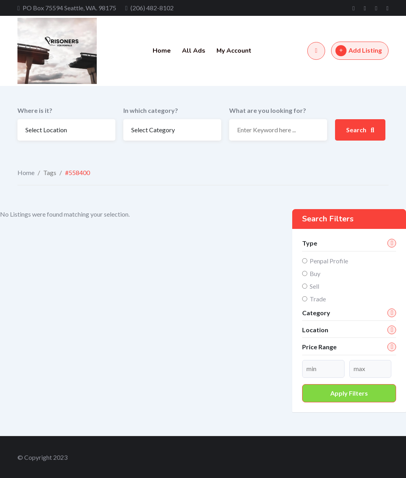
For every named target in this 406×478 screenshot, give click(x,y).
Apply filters (349, 393)
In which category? (150, 110)
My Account (233, 50)
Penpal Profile (329, 261)
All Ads (193, 50)
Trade (318, 299)
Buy (315, 273)
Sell (314, 286)
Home (162, 50)
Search (360, 129)
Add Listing (358, 50)
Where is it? (34, 110)
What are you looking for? (267, 110)
